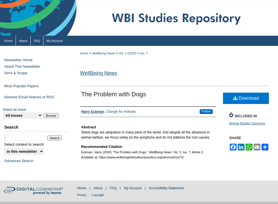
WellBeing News (103, 53)
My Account (133, 188)
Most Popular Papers (21, 86)
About (99, 188)
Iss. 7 (144, 53)
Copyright (98, 195)
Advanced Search (18, 161)
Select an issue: (15, 110)
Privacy (82, 195)
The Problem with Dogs (113, 94)
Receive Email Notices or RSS (29, 97)
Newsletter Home (18, 60)
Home (84, 53)
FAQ (113, 188)
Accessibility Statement (166, 188)
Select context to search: (24, 144)
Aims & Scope (16, 73)
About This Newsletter (22, 66)
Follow (206, 111)
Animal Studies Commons (247, 123)
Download (246, 98)
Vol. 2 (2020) (127, 53)
